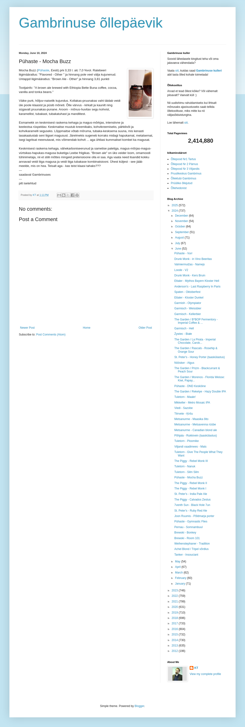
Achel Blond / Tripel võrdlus (191, 549)
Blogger (139, 706)
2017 (175, 623)
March (179, 572)
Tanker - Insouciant (186, 554)
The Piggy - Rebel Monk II (190, 483)
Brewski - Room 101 (187, 538)
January (180, 583)
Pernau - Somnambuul (188, 527)
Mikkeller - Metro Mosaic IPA (192, 402)
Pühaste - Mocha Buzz (188, 477)
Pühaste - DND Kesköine (190, 386)
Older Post (145, 327)
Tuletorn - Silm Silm (186, 472)
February (181, 578)
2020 (175, 607)
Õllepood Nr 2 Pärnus (184, 164)
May (178, 561)
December (182, 215)
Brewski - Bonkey (185, 532)
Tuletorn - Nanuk (184, 466)
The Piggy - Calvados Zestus (192, 499)
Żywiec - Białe (183, 333)
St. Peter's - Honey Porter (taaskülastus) (199, 357)
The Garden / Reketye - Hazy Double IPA (200, 391)
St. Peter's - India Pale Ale (190, 494)
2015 (175, 634)
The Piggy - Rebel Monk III (191, 461)
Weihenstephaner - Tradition (192, 543)
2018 (175, 618)
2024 (175, 210)
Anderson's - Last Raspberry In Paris (197, 286)
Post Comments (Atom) (50, 334)
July (178, 243)
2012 (175, 651)
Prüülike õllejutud (181, 183)
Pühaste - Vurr (183, 253)
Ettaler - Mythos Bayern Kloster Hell (196, 281)
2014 (175, 640)
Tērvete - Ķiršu (183, 413)
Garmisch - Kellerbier (187, 314)
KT (196, 668)
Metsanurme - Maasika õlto (191, 419)
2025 (175, 205)
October (180, 226)
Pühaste (43, 70)
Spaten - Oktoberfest (187, 292)
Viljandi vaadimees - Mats (190, 446)
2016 (175, 629)
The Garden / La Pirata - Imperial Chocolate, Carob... (195, 341)
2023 (175, 590)
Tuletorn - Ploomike (186, 441)
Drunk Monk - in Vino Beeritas (193, 259)
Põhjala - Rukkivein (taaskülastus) (195, 435)
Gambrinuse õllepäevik (91, 23)
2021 (175, 601)
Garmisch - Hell (184, 328)
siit (177, 70)
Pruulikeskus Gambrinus (186, 173)
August (180, 237)
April (178, 567)
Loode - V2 (181, 270)
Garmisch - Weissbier (187, 308)
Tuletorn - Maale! (185, 397)
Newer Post (27, 327)
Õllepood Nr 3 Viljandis (185, 168)
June (178, 248)
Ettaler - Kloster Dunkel (188, 297)
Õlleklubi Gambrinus (183, 178)
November (182, 221)
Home (86, 327)
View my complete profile (205, 674)
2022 (175, 596)
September (182, 232)
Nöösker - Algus (184, 362)
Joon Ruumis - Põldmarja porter (194, 516)
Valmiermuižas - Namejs (189, 264)
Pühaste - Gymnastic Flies (190, 521)
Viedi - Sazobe (183, 408)
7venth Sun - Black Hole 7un (192, 505)
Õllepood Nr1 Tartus (183, 159)
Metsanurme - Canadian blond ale (195, 430)
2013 (175, 645)
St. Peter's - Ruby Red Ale (190, 510)
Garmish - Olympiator (187, 303)
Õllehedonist (179, 188)
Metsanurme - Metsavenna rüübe (195, 424)
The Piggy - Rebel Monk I (190, 488)
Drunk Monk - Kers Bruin (189, 275)
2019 (175, 612)
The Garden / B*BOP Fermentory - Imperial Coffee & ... (196, 321)
